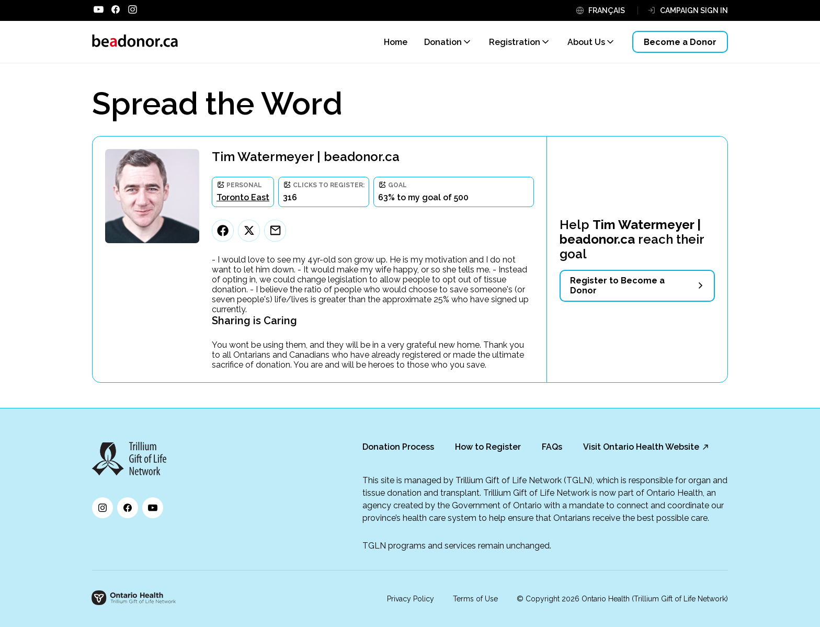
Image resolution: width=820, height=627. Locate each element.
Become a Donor (680, 42)
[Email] (275, 231)
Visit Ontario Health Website (641, 447)
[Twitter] (249, 231)
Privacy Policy (410, 599)
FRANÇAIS (606, 10)
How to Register (488, 447)
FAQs (552, 447)
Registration (514, 42)
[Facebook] (223, 231)
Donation (443, 42)
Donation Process (398, 447)
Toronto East (243, 197)
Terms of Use (475, 599)
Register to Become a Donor (617, 285)
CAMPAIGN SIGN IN (694, 10)
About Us (586, 42)
